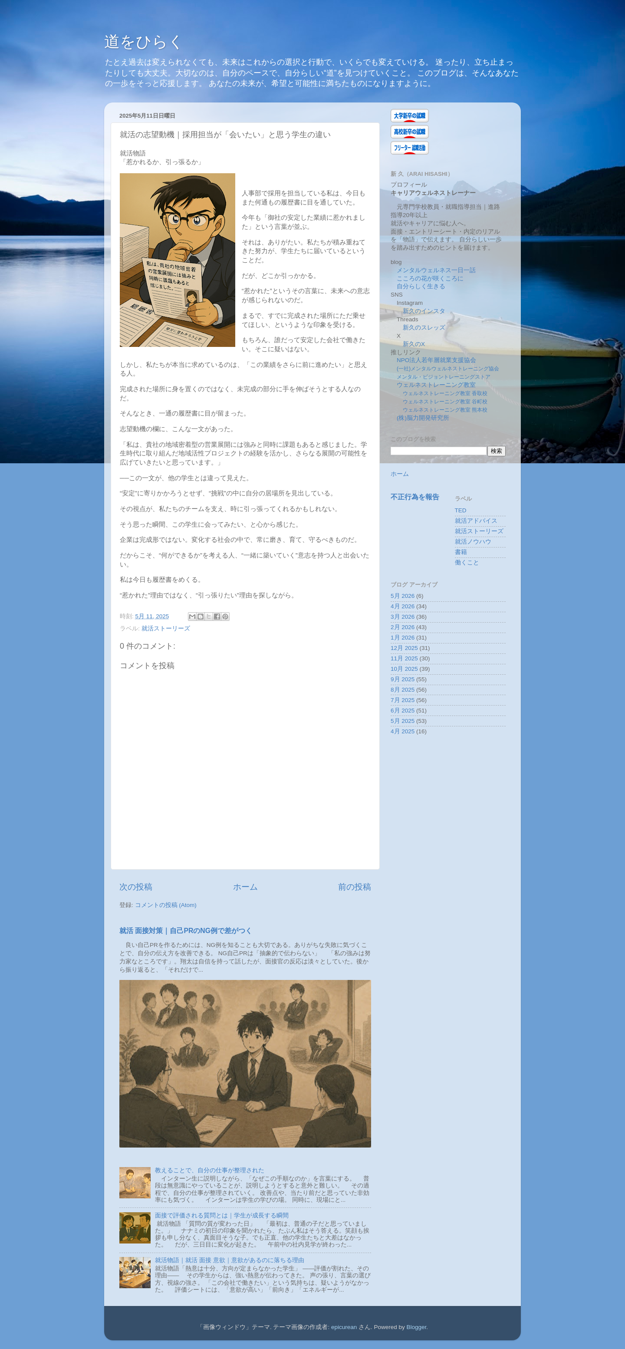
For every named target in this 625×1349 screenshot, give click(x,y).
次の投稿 (135, 886)
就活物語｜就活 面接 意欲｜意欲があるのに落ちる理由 (229, 1260)
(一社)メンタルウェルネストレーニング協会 (448, 369)
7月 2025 (402, 700)
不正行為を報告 (415, 497)
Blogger (417, 1327)
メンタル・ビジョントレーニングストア (443, 377)
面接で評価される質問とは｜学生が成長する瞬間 (222, 1215)
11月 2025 (404, 658)
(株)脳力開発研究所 (423, 418)
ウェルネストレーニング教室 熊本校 (445, 410)
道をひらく (144, 41)
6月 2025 (402, 710)
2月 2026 (402, 627)
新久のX (414, 344)
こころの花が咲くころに (430, 278)
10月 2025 (404, 669)
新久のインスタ (424, 311)
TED (461, 510)
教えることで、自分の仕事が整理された (209, 1170)
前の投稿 (354, 886)
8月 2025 (402, 689)
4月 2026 (402, 606)
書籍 (461, 552)
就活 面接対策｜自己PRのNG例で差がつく (185, 930)
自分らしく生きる (421, 286)
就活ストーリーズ (165, 628)
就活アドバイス (476, 521)
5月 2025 (402, 721)
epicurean (344, 1327)
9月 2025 (402, 679)
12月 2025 (404, 648)
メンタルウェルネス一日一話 (436, 270)
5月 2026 (402, 596)
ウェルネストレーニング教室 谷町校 (445, 402)
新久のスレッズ (424, 327)
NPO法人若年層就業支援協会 (436, 360)
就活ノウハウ (473, 541)
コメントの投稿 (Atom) (166, 905)
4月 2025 (402, 731)
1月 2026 (402, 637)
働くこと (467, 562)
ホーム (245, 886)
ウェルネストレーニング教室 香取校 (445, 393)
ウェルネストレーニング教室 (436, 385)
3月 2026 (402, 616)
